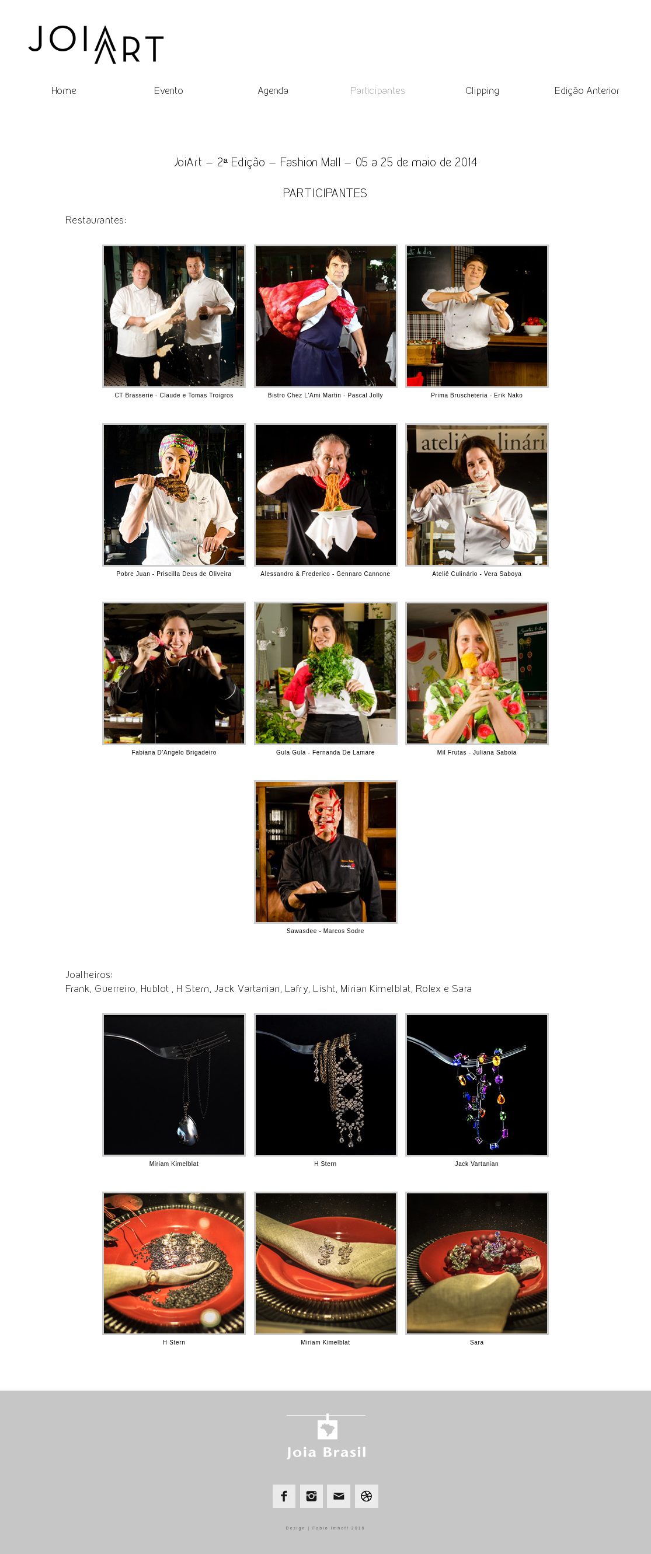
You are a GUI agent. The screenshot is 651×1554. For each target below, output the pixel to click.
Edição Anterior (587, 90)
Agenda (272, 90)
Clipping (482, 90)
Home (63, 90)
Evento (168, 90)
